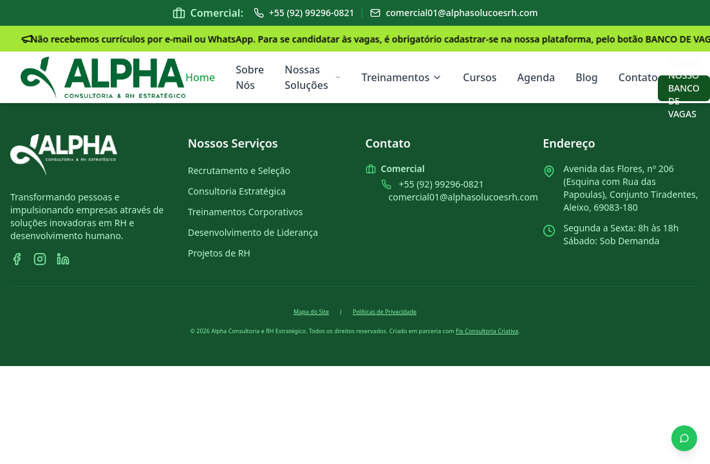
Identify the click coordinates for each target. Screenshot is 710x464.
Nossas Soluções (313, 77)
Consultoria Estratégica (237, 191)
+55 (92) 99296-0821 (441, 184)
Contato (638, 77)
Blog (586, 77)
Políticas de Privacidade (384, 311)
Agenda (537, 77)
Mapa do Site (311, 311)
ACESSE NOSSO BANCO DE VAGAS (684, 88)
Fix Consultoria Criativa (487, 331)
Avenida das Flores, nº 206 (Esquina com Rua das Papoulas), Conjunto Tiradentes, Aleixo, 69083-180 (630, 187)
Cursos (479, 77)
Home (200, 77)
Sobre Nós (250, 77)
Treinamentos (402, 77)
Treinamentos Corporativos (245, 212)
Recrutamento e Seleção (239, 170)
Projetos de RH (219, 253)
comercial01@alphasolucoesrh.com (463, 197)
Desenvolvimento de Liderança (253, 232)
